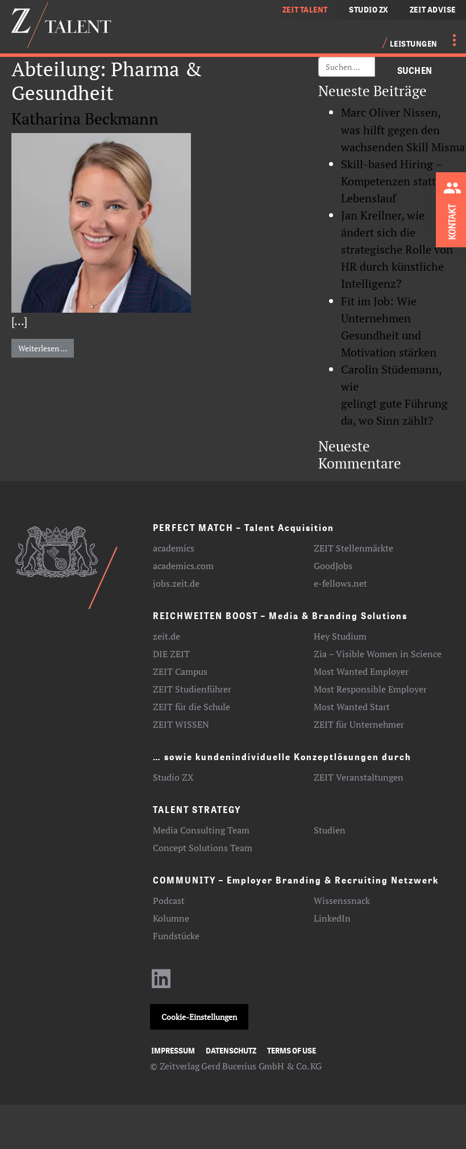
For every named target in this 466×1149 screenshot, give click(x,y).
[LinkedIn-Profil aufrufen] (161, 984)
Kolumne (171, 918)
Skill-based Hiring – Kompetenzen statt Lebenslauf (391, 181)
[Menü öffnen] (447, 40)
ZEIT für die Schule (191, 706)
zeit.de (166, 636)
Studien (330, 830)
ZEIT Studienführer (192, 689)
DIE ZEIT (171, 654)
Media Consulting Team (201, 830)
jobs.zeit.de (176, 583)
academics (173, 548)
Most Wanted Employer (361, 671)
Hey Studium (340, 636)
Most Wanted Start (352, 706)
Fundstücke (176, 936)
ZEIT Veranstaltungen (358, 777)
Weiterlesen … (46, 348)
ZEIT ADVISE (433, 9)
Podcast (169, 900)
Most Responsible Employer (370, 689)
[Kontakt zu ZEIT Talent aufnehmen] (454, 208)
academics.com (183, 565)
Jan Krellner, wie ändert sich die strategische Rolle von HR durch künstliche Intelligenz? (397, 249)
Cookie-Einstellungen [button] (199, 1016)
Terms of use (291, 1050)
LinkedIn (332, 918)
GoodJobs (333, 565)
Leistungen (414, 43)
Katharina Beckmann (85, 118)
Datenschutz (231, 1050)
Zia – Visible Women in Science (378, 654)
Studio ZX (173, 777)
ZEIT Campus (180, 671)
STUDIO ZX (369, 9)
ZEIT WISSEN (181, 724)
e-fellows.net (340, 583)
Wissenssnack (342, 900)
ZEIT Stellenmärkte (353, 548)
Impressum (173, 1050)
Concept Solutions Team (202, 847)
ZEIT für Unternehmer (359, 724)
